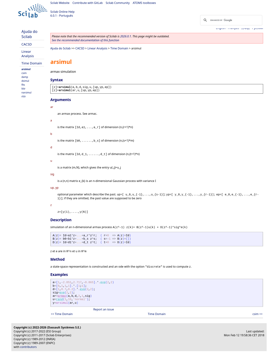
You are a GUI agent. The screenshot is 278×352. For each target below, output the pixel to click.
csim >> (257, 314)
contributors (28, 347)
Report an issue (103, 309)
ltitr (23, 88)
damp (24, 77)
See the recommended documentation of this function (85, 40)
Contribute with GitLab (88, 3)
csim (24, 73)
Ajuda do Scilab (29, 34)
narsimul (26, 92)
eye (102, 282)
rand (59, 299)
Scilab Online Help (62, 12)
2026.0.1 (125, 36)
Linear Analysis (27, 53)
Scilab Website (60, 3)
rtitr (23, 96)
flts (23, 84)
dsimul (25, 80)
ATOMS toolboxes (144, 3)
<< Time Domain (62, 314)
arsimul (25, 69)
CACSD (26, 44)
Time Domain (31, 63)
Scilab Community (118, 3)
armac (62, 296)
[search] (230, 20)
